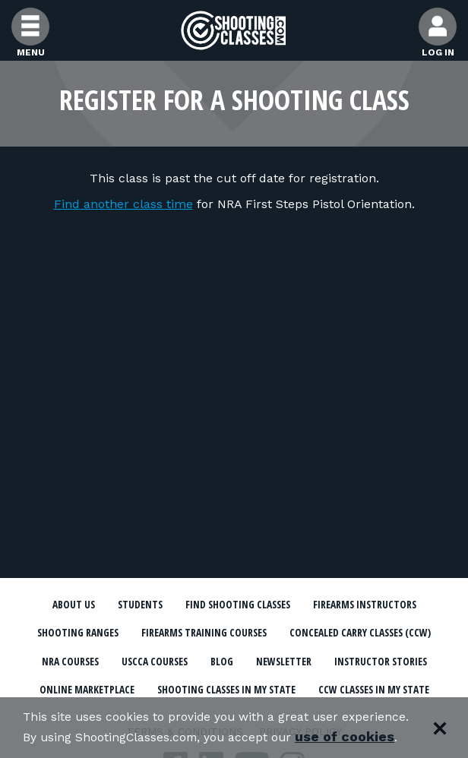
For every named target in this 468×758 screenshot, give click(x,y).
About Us (124, 606)
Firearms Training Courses (138, 662)
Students (197, 606)
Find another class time (123, 204)
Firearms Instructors (175, 634)
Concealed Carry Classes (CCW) (320, 662)
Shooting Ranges (306, 634)
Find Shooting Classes (307, 606)
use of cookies (72, 736)
